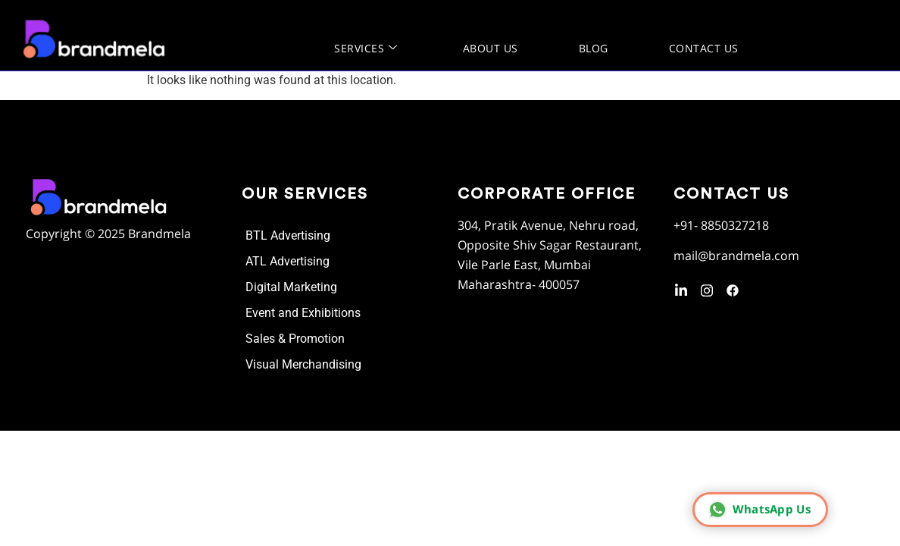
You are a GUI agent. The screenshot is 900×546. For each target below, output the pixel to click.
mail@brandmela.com (736, 255)
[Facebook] (732, 288)
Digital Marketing (291, 287)
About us (490, 48)
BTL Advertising (287, 235)
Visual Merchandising (303, 364)
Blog (593, 48)
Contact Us (704, 48)
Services (366, 48)
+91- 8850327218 (721, 225)
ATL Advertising (287, 261)
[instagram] (706, 288)
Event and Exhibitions (303, 313)
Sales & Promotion (295, 338)
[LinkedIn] (681, 288)
